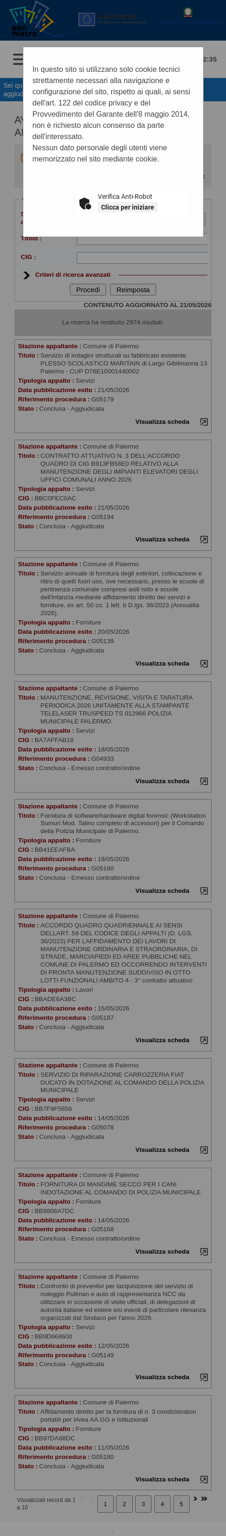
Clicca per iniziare (127, 207)
